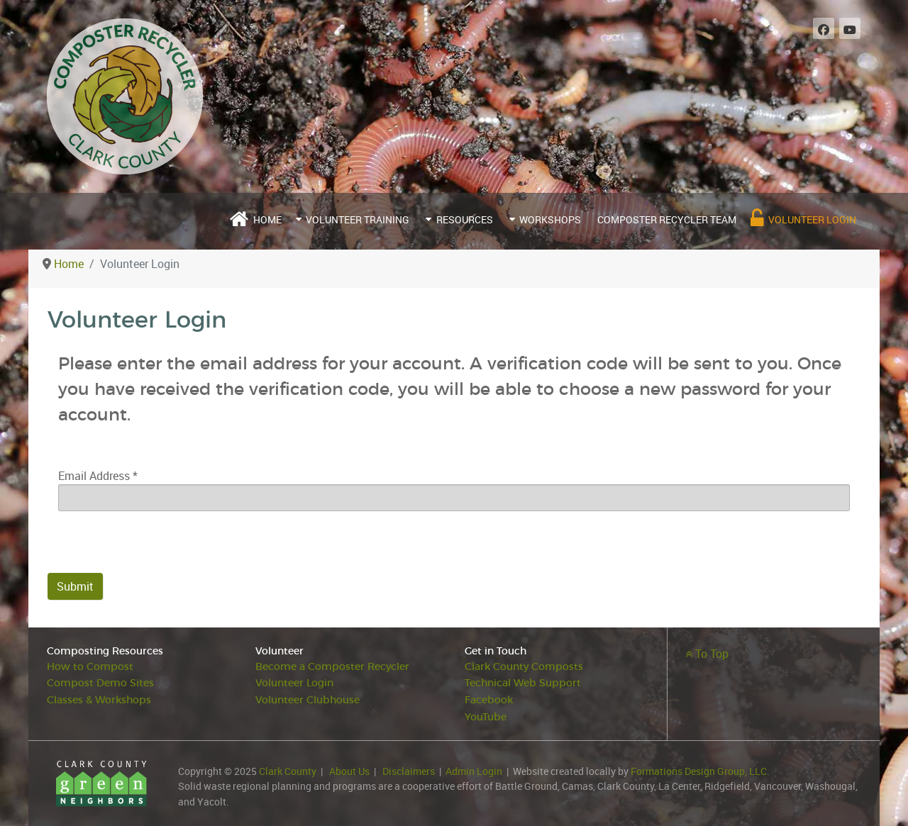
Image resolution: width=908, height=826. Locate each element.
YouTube (485, 717)
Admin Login (473, 771)
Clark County (287, 771)
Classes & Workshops (99, 700)
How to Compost (90, 667)
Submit (75, 586)
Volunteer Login (294, 683)
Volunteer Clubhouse (307, 700)
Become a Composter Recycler (332, 667)
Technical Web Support (523, 683)
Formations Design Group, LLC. (700, 771)
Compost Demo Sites (100, 683)
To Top (707, 654)
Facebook (489, 700)
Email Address (98, 476)
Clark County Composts (524, 667)
